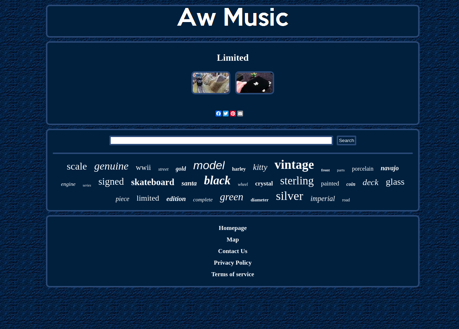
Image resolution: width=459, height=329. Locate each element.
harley (239, 169)
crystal (264, 183)
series (87, 185)
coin (351, 184)
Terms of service (232, 274)
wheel (243, 184)
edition (176, 198)
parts (341, 170)
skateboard (152, 182)
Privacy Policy (232, 262)
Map (232, 239)
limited (148, 197)
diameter (260, 199)
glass (395, 181)
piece (122, 198)
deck (370, 182)
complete (203, 199)
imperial (322, 198)
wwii (143, 167)
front (325, 170)
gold (181, 169)
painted (330, 183)
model (209, 165)
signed (111, 181)
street (163, 169)
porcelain (363, 169)
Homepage (233, 228)
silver (289, 195)
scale (77, 166)
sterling (297, 180)
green (231, 196)
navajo (390, 168)
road (346, 199)
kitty (260, 167)
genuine (111, 166)
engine (68, 184)
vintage (294, 165)
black (217, 180)
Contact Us (232, 251)
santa (189, 183)
